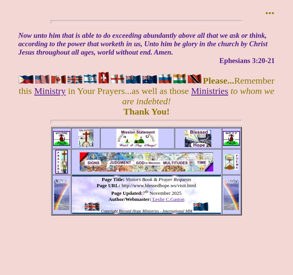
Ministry (50, 91)
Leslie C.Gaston (167, 199)
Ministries (209, 91)
